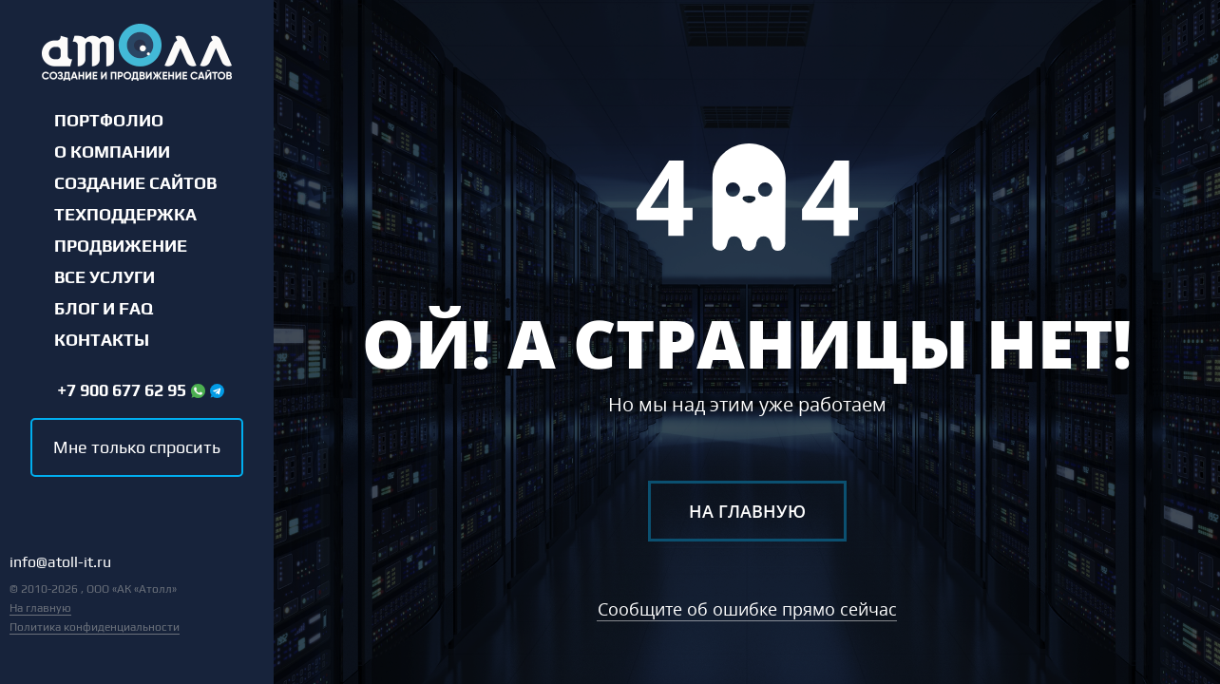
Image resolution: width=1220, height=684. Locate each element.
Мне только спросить (136, 447)
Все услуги (104, 277)
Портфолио (108, 120)
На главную (40, 608)
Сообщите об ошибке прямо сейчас (747, 609)
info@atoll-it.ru (60, 563)
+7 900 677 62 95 (121, 390)
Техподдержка (125, 214)
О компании (112, 152)
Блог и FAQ (103, 308)
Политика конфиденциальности (95, 627)
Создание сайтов (135, 183)
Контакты (101, 340)
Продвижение (120, 246)
